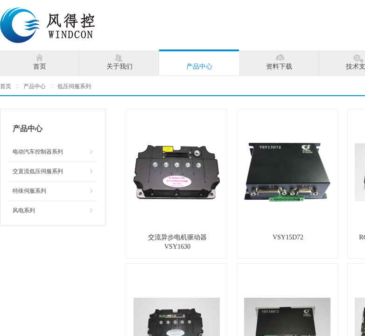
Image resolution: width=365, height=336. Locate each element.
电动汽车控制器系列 (38, 151)
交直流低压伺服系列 (38, 171)
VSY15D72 (288, 237)
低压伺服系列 (74, 86)
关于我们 (119, 66)
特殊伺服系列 (29, 191)
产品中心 (199, 66)
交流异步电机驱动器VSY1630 (177, 242)
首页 (39, 66)
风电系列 (24, 210)
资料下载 (279, 66)
